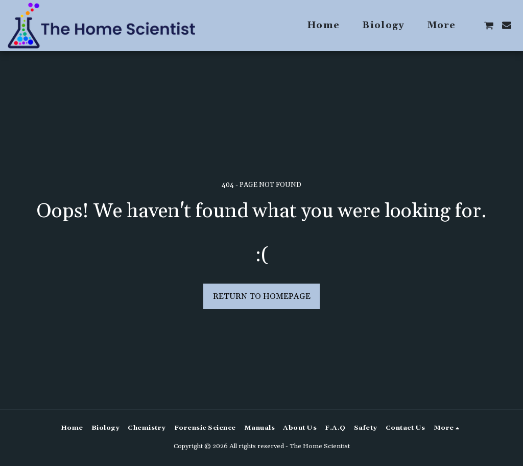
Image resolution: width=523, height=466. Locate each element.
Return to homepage (262, 296)
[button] (488, 25)
